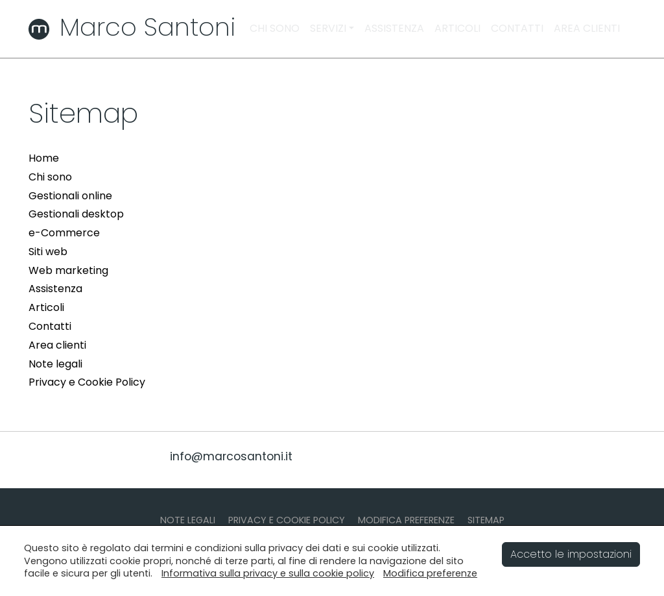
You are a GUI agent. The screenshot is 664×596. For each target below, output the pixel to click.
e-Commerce (64, 232)
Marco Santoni (132, 27)
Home (44, 158)
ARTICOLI (457, 28)
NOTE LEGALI (187, 520)
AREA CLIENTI (587, 28)
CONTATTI (517, 28)
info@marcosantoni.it (231, 456)
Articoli (46, 307)
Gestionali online (70, 195)
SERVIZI (328, 28)
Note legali (55, 363)
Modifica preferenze (430, 573)
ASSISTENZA (394, 28)
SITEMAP (486, 520)
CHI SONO (275, 28)
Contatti (50, 326)
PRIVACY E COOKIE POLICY (286, 520)
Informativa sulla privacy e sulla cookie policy (267, 573)
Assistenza (55, 288)
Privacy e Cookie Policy (87, 382)
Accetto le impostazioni (571, 554)
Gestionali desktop (76, 213)
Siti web (48, 251)
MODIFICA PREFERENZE (406, 520)
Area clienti (57, 345)
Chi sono (50, 176)
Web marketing (68, 270)
